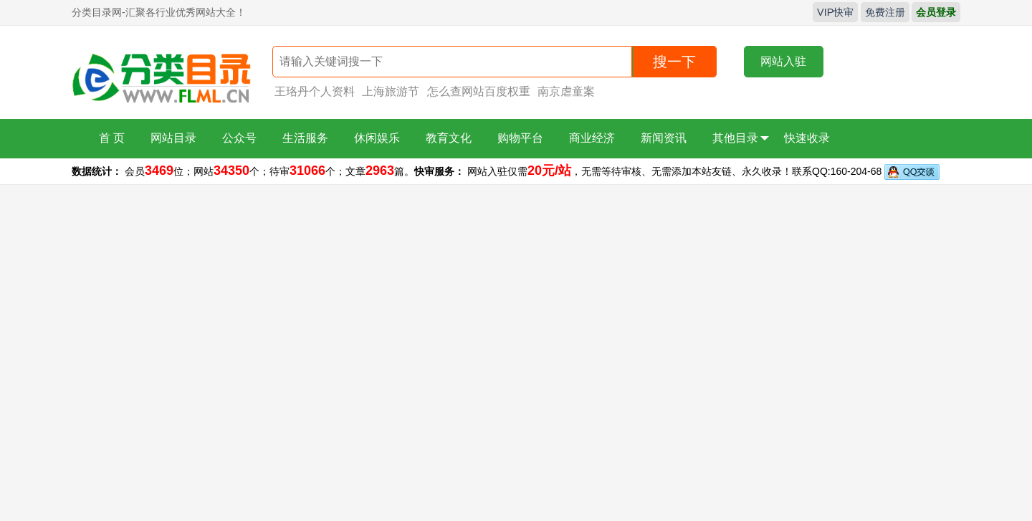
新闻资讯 (664, 138)
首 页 (112, 138)
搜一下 (674, 62)
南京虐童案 (566, 91)
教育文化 (449, 138)
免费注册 (885, 12)
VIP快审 (835, 12)
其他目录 (740, 138)
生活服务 (305, 138)
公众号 (239, 138)
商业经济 (592, 138)
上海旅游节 (390, 91)
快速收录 (807, 138)
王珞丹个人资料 (314, 91)
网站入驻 (783, 61)
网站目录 (173, 138)
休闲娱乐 (377, 138)
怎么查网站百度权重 (478, 91)
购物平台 (520, 138)
